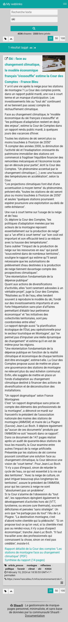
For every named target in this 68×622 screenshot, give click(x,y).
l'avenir (21, 568)
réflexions (45, 565)
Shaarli (18, 605)
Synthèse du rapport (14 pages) (25, 560)
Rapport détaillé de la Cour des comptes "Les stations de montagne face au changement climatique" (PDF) (33, 552)
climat (31, 568)
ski (39, 568)
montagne (32, 565)
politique (9, 568)
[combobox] (34, 19)
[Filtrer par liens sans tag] (5, 38)
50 (56, 38)
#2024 (48, 568)
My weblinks (12, 4)
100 (63, 38)
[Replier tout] (11, 38)
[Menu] (65, 5)
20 (50, 38)
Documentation (35, 615)
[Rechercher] (34, 28)
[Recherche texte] (34, 12)
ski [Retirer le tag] (33, 47)
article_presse (15, 565)
